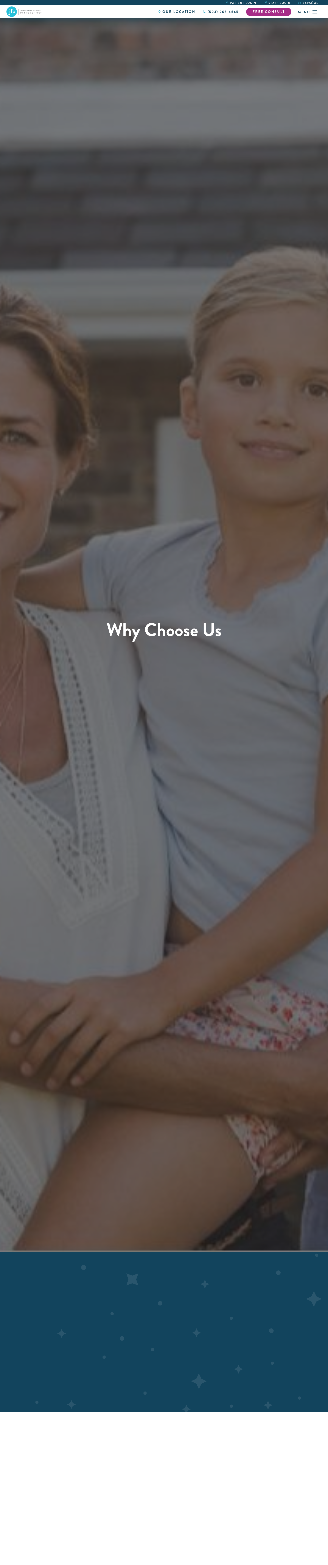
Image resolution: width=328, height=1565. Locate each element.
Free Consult (269, 11)
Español (310, 3)
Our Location (177, 11)
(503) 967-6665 (221, 11)
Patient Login (241, 3)
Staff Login (277, 3)
